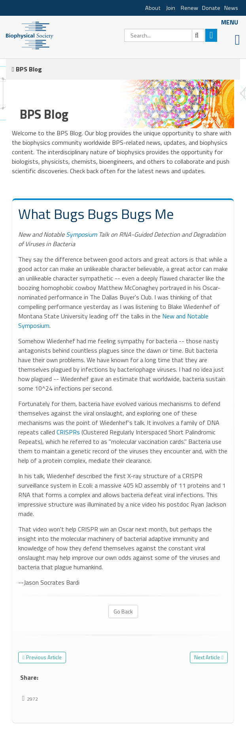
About (153, 8)
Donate (211, 8)
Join (170, 8)
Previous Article (44, 657)
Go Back (123, 611)
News (231, 8)
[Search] (164, 35)
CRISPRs (68, 432)
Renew (189, 8)
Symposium (81, 234)
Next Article (207, 657)
